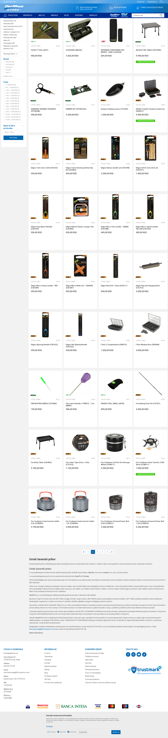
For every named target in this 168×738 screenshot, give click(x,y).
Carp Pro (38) (10, 80)
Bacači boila (8, 47)
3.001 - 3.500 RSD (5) (12, 119)
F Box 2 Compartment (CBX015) (114, 363)
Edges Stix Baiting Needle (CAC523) (76, 364)
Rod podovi (8, 42)
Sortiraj (120, 25)
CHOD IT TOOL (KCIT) (39, 68)
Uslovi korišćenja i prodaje (94, 671)
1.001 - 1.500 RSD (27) (13, 108)
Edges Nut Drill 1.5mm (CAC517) (114, 304)
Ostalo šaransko (10, 36)
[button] (148, 15)
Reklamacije (89, 694)
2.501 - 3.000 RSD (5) (12, 116)
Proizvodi (17, 19)
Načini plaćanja (90, 684)
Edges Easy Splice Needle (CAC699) (41, 246)
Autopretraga (110, 25)
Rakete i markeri (10, 53)
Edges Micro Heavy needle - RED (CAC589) (44, 305)
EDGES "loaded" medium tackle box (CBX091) (150, 128)
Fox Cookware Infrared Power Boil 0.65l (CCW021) (115, 540)
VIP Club (47, 697)
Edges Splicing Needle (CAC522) (44, 363)
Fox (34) (8, 88)
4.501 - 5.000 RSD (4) (12, 127)
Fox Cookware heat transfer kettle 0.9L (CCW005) (45, 540)
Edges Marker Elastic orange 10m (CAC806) (80, 246)
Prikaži (141, 25)
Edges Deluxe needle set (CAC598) (115, 186)
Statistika (63, 732)
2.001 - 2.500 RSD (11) (13, 113)
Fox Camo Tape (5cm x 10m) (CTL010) (77, 481)
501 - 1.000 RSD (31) (12, 105)
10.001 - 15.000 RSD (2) (13, 132)
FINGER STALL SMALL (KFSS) (112, 422)
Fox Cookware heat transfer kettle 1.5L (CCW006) (80, 540)
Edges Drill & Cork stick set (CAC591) (147, 187)
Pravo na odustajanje (93, 691)
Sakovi (6, 58)
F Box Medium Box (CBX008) (147, 363)
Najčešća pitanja (50, 684)
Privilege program (50, 694)
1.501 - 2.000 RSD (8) (12, 111)
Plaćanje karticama (92, 688)
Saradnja (47, 678)
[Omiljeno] (161, 2)
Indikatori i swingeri (11, 50)
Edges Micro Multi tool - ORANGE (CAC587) (79, 305)
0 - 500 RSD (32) (11, 103)
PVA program (9, 61)
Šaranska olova (9, 55)
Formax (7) (9, 85)
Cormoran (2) (10, 82)
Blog (46, 691)
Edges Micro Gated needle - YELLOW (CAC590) (147, 246)
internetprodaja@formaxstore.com (42, 647)
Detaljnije (49, 726)
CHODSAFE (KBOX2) (74, 68)
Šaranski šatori (9, 39)
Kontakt (47, 681)
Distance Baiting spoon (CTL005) (114, 127)
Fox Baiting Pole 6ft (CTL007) (148, 422)
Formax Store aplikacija (53, 701)
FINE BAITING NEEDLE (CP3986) (44, 422)
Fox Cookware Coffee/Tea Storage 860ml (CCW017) (115, 481)
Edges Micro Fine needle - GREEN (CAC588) (114, 246)
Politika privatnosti (92, 674)
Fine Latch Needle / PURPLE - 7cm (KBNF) (80, 423)
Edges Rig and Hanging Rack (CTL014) (148, 305)
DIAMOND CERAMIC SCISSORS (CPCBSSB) (43, 128)
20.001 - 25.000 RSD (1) (13, 138)
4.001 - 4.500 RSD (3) (12, 124)
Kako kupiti (89, 678)
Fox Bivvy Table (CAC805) (41, 480)
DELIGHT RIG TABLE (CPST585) (148, 68)
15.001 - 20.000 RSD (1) (13, 135)
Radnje (47, 688)
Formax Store (8, 19)
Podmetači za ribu (10, 33)
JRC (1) (8, 90)
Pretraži (13, 156)
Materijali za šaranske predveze (10, 65)
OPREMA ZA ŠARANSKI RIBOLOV (32, 19)
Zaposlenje (48, 674)
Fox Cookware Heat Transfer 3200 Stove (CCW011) (150, 481)
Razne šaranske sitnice (12, 44)
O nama (47, 671)
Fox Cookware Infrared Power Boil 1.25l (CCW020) (150, 540)
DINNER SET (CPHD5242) (76, 127)
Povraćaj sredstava (92, 697)
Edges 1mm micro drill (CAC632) (44, 186)
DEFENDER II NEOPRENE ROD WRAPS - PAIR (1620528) (112, 69)
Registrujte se (152, 2)
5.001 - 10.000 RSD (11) (13, 130)
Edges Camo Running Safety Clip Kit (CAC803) (79, 187)
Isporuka (88, 681)
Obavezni (53, 732)
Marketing (73, 732)
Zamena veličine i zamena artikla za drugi (100, 701)
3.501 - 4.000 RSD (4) (12, 122)
